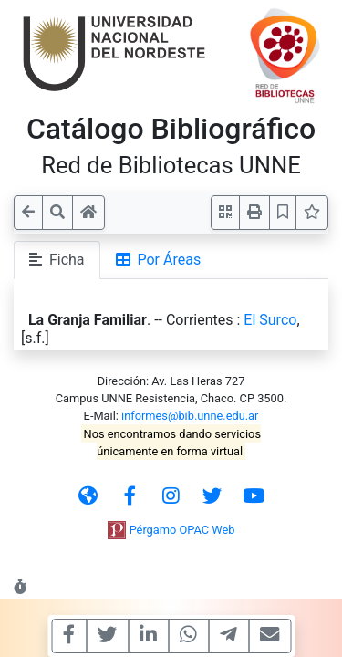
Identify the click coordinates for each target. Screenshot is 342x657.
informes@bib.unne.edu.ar (189, 415)
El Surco (270, 319)
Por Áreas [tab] (159, 259)
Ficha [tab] (57, 259)
